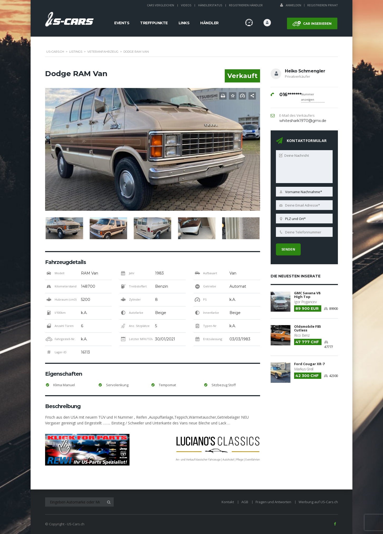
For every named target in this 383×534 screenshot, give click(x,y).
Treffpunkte (154, 23)
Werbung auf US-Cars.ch (318, 501)
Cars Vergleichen (160, 5)
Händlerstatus (210, 5)
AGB (244, 501)
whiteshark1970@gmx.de (302, 120)
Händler (209, 23)
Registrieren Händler (246, 5)
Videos (186, 5)
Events (121, 23)
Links (184, 23)
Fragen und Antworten (273, 501)
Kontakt (228, 501)
